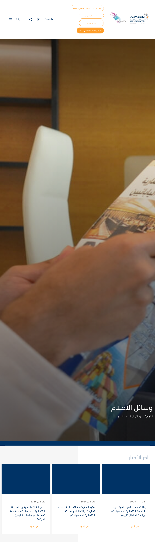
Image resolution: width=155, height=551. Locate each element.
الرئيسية (149, 416)
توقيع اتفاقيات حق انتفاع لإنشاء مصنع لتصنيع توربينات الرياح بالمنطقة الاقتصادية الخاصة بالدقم (76, 511)
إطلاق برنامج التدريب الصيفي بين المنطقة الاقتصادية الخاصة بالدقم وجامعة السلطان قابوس (128, 511)
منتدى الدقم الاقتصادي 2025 (90, 30)
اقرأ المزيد (134, 526)
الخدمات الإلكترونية (91, 15)
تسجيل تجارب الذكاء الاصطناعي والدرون (87, 8)
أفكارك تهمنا (91, 23)
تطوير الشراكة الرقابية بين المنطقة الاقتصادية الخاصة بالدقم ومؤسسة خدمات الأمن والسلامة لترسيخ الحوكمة (27, 513)
